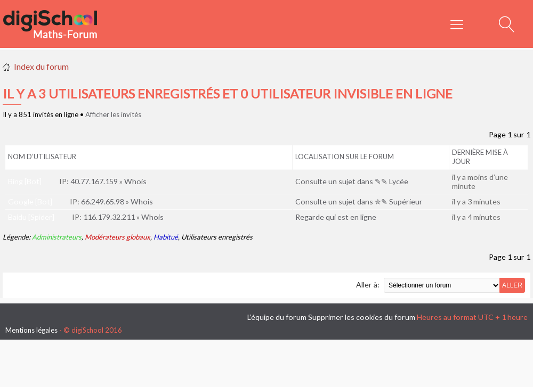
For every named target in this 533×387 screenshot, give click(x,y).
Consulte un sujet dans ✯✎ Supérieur (359, 201)
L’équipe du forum (276, 317)
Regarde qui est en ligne (335, 216)
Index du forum (41, 66)
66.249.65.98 (102, 201)
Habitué (166, 237)
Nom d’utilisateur (42, 156)
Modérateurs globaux (117, 237)
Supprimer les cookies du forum (361, 317)
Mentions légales (31, 330)
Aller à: (367, 284)
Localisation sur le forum (344, 156)
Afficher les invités (113, 114)
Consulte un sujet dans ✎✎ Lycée (351, 181)
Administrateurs (57, 237)
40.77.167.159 (94, 181)
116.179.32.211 (109, 216)
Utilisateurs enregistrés (217, 237)
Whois (135, 181)
